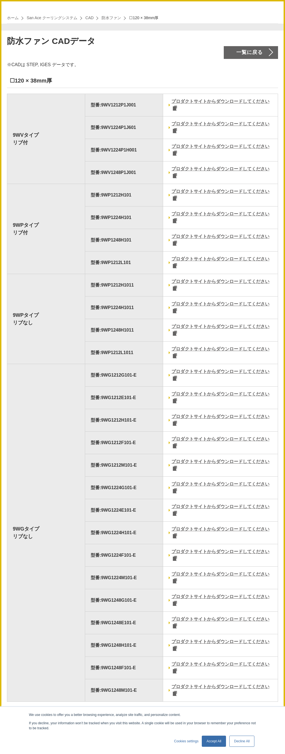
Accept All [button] (214, 741)
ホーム (13, 18)
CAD (89, 18)
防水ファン (111, 18)
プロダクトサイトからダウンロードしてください (220, 101)
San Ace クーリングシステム (52, 18)
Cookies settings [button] (186, 741)
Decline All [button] (242, 741)
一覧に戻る (249, 52)
